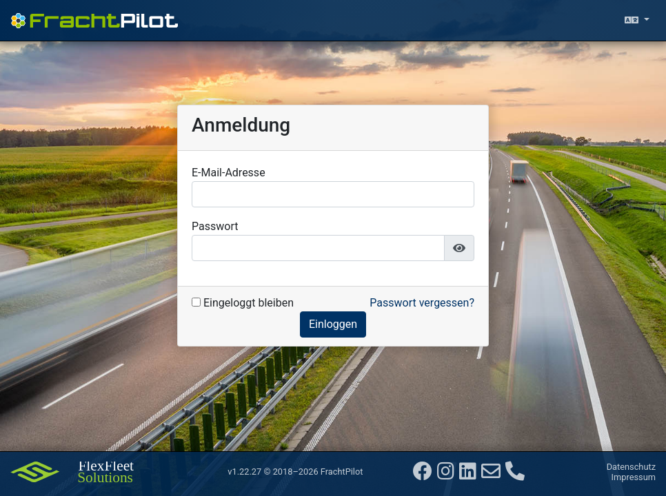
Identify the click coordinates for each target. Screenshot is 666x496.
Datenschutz (631, 467)
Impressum (634, 477)
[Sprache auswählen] (637, 20)
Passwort (215, 226)
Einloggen (333, 324)
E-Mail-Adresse (228, 172)
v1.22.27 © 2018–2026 (295, 471)
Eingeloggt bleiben (243, 302)
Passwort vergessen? (422, 302)
